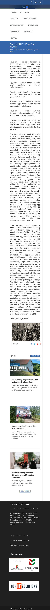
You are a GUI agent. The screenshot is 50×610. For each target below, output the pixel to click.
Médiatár (13, 38)
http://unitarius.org (21, 545)
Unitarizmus (24, 12)
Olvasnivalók (29, 31)
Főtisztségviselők (29, 18)
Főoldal (13, 12)
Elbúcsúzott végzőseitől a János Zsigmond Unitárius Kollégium (23, 475)
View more (35, 356)
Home (12, 50)
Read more (25, 491)
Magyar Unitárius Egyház (24, 509)
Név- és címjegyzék (17, 25)
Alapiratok (14, 18)
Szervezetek (14, 31)
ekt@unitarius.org (22, 540)
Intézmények (33, 25)
